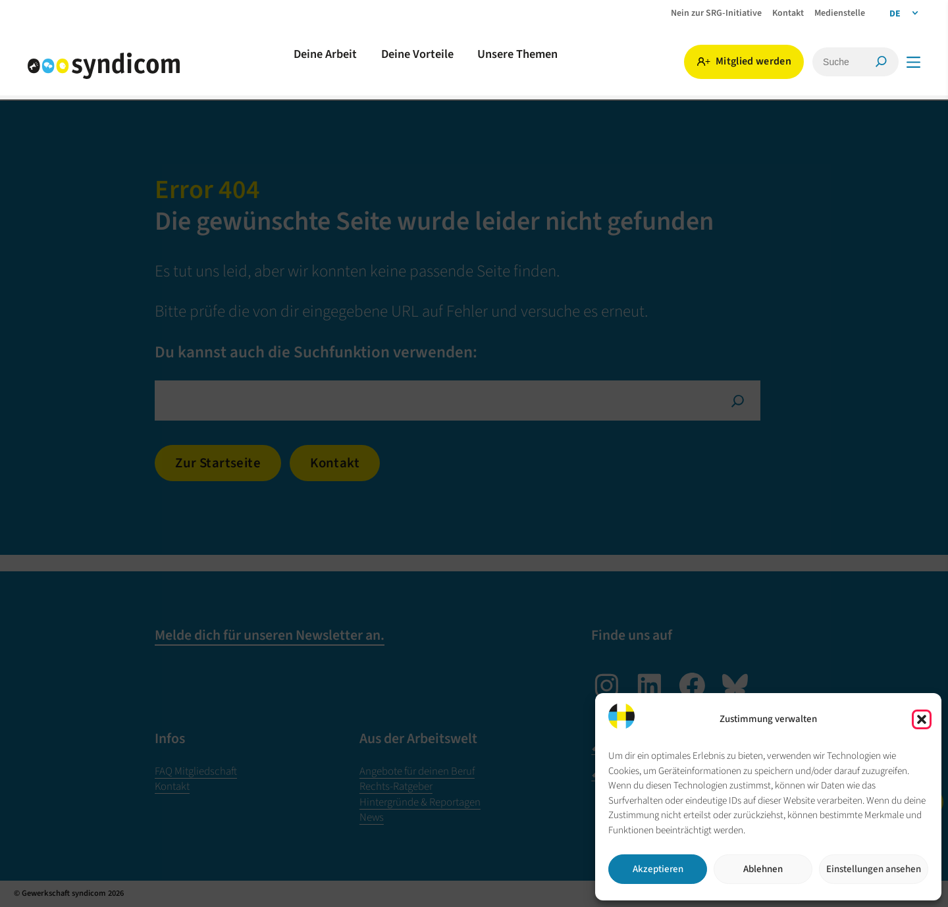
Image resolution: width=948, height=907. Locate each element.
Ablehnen (763, 869)
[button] (921, 719)
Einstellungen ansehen (873, 869)
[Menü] (913, 62)
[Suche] (826, 61)
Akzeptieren (658, 869)
